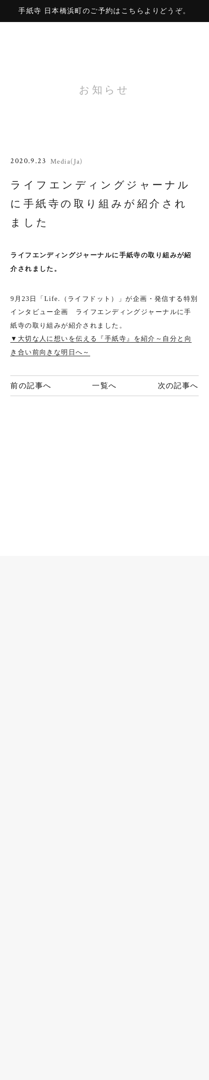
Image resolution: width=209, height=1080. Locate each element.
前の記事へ (30, 386)
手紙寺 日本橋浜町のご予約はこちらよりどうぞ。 (104, 11)
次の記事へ (178, 386)
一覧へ (104, 386)
